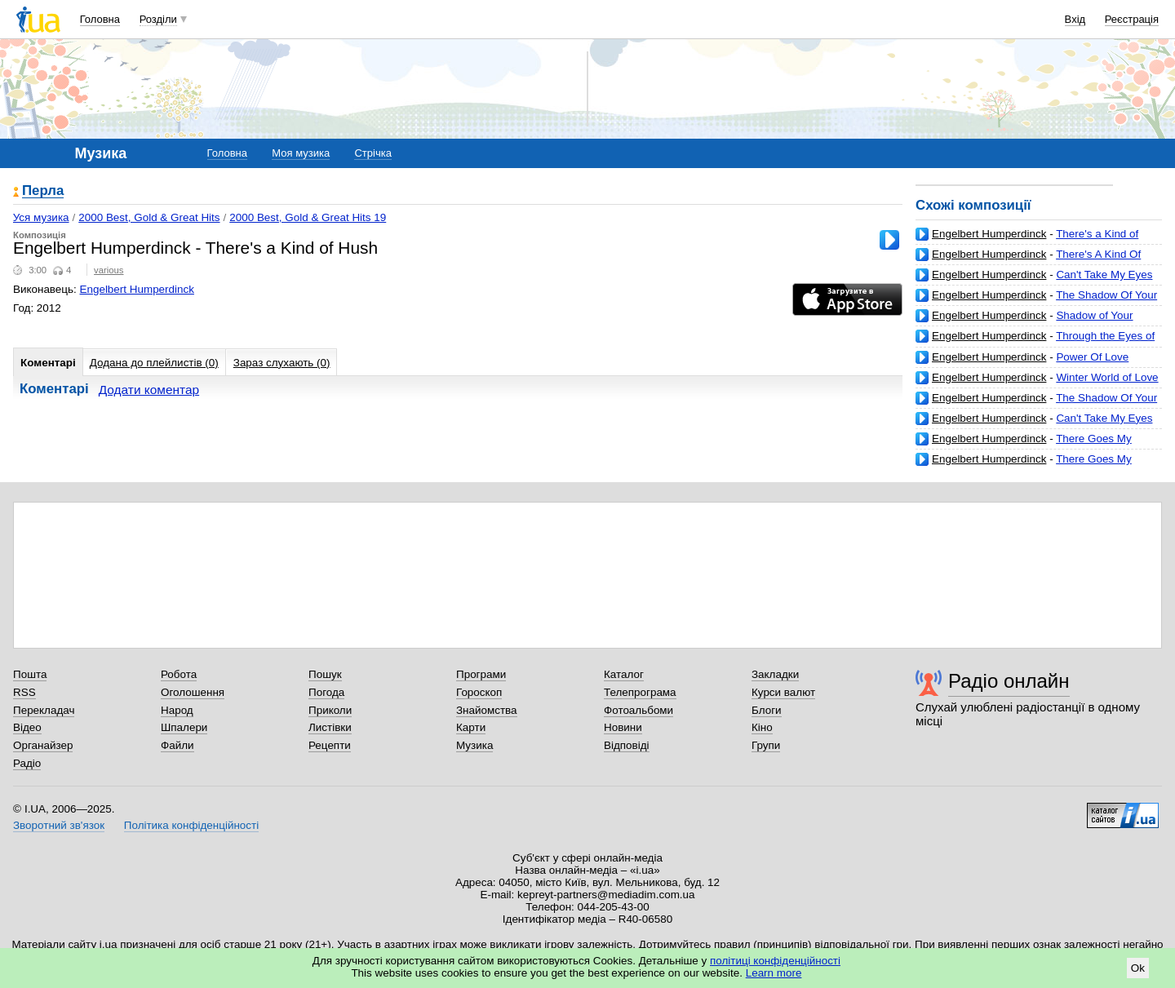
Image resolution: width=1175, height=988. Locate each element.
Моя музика (301, 153)
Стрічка (372, 153)
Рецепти (329, 745)
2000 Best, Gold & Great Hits (148, 217)
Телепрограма (640, 692)
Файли (177, 745)
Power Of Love (1092, 357)
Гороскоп (479, 692)
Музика (474, 745)
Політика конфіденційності (191, 825)
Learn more (774, 973)
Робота (179, 674)
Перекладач (43, 710)
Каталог (624, 674)
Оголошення (192, 692)
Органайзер (43, 745)
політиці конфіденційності (775, 961)
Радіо (27, 763)
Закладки (775, 674)
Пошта (30, 674)
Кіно (762, 727)
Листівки (330, 727)
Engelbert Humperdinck (989, 234)
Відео (27, 727)
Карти (471, 727)
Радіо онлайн (1009, 681)
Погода (326, 692)
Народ (177, 710)
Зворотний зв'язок (58, 825)
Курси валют (783, 692)
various (108, 270)
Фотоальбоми (638, 710)
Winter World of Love (1107, 377)
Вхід (1075, 19)
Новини (623, 727)
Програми (481, 674)
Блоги (767, 710)
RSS (24, 692)
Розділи (158, 19)
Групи (766, 745)
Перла (43, 191)
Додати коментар (149, 390)
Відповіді (627, 745)
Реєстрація (1132, 19)
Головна (100, 19)
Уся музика (41, 217)
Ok (1138, 968)
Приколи (330, 710)
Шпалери (184, 727)
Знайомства (486, 710)
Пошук (325, 674)
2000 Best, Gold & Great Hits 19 (307, 217)
